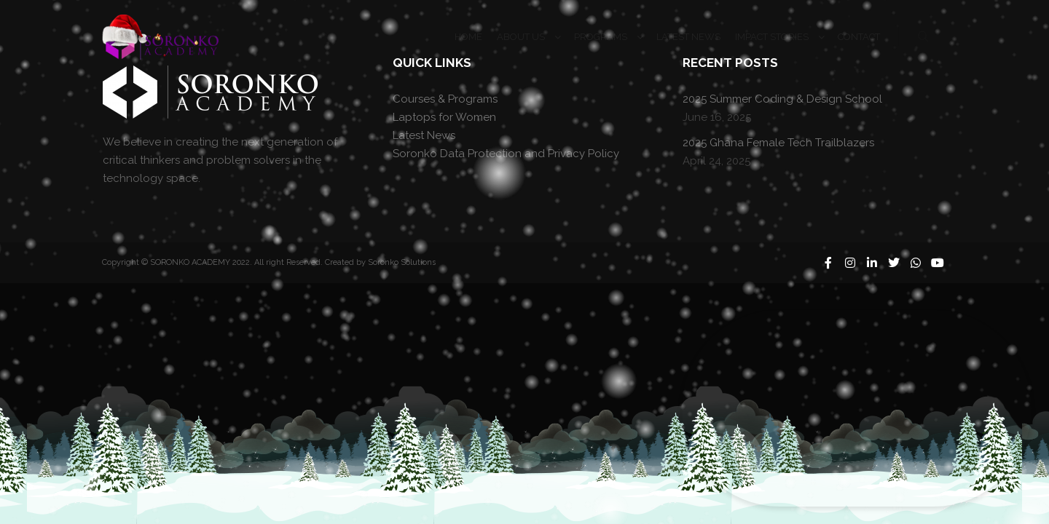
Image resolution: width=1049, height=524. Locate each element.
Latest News (424, 135)
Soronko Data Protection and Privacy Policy (506, 153)
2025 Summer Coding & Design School (782, 99)
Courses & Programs (445, 99)
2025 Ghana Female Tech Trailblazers (778, 142)
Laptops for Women (444, 117)
